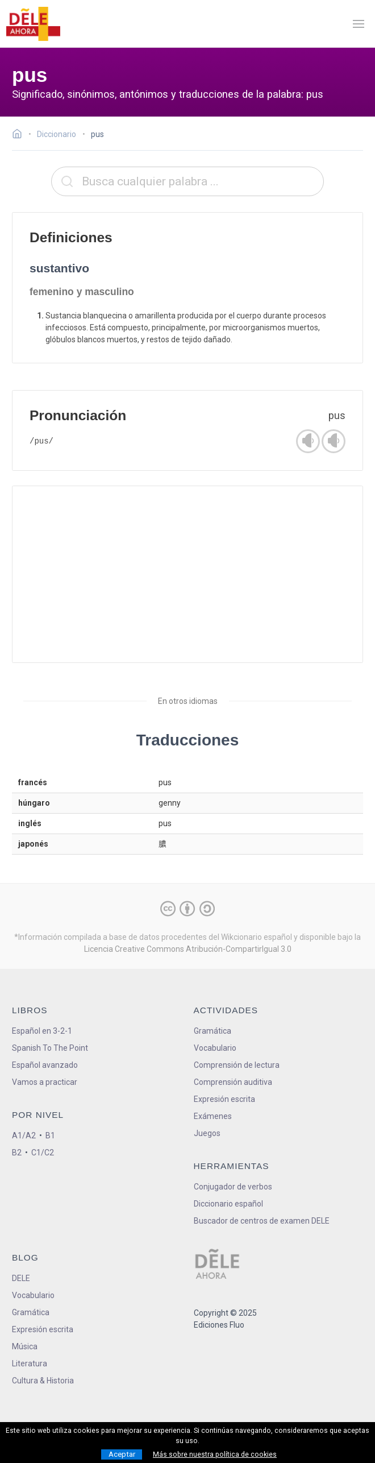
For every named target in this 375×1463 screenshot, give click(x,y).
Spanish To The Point (50, 1047)
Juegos (207, 1133)
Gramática (212, 1030)
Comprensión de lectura (237, 1065)
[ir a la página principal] (33, 24)
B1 (50, 1135)
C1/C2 (42, 1152)
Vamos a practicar (44, 1082)
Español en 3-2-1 (42, 1030)
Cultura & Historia (43, 1380)
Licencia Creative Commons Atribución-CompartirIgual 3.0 (187, 949)
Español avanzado (45, 1065)
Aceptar (122, 1454)
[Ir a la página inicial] (20, 135)
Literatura (29, 1363)
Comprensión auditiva (233, 1082)
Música (25, 1346)
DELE (21, 1278)
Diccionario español (228, 1203)
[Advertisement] (188, 574)
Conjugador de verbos (233, 1186)
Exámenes (213, 1116)
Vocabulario (215, 1047)
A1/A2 (24, 1135)
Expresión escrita (224, 1099)
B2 (17, 1152)
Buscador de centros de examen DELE (262, 1220)
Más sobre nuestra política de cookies (215, 1454)
